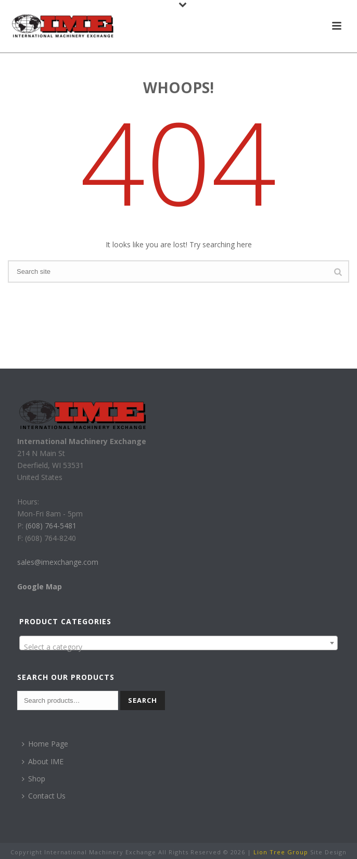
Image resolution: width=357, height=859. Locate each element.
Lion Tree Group (280, 852)
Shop (33, 779)
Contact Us (44, 796)
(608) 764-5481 (49, 525)
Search (142, 700)
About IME (42, 761)
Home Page (45, 744)
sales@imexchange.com (57, 562)
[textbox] (178, 647)
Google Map (39, 586)
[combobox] (178, 643)
